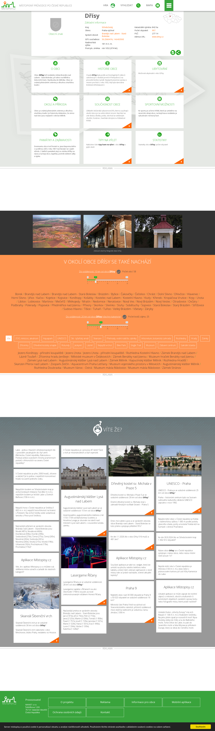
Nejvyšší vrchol (105, 345)
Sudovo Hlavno (72, 309)
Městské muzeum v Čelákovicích (91, 356)
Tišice (87, 309)
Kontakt (105, 712)
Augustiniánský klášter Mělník (181, 364)
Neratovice (114, 301)
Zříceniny (24, 345)
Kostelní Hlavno (132, 298)
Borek (18, 294)
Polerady (30, 305)
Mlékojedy (74, 301)
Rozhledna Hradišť (175, 360)
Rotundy (65, 345)
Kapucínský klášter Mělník (145, 360)
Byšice (114, 294)
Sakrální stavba (188, 345)
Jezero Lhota (73, 353)
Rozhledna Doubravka (47, 368)
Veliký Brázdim (122, 309)
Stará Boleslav (162, 305)
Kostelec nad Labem (108, 298)
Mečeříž (60, 301)
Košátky (88, 298)
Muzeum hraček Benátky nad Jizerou (171, 356)
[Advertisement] (107, 190)
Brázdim (103, 294)
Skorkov (98, 305)
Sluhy (120, 305)
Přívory (87, 305)
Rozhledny (181, 338)
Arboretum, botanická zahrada (156, 338)
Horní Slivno (18, 298)
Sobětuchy (132, 305)
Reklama (105, 702)
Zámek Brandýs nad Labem (178, 353)
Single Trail (136, 345)
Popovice (44, 305)
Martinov (47, 301)
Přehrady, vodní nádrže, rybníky (121, 338)
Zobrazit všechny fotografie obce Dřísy (107, 251)
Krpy (191, 298)
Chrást (151, 294)
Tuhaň (97, 309)
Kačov (40, 298)
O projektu (67, 702)
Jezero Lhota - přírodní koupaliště (103, 353)
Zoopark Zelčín (60, 364)
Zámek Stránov (171, 368)
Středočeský (107, 27)
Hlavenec (192, 294)
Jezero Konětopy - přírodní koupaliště (40, 353)
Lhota (200, 298)
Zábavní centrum (167, 345)
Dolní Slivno (165, 294)
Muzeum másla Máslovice (110, 368)
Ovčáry (192, 301)
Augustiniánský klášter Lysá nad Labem (83, 360)
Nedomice (99, 301)
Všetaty (137, 309)
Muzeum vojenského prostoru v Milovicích (135, 364)
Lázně (90, 345)
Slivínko (110, 305)
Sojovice (146, 305)
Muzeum (150, 345)
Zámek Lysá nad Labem (42, 360)
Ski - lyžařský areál (79, 338)
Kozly (147, 298)
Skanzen (97, 338)
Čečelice (140, 294)
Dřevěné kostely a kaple (44, 345)
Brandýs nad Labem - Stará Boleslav (74, 294)
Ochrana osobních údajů (67, 712)
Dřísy (92, 15)
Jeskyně (78, 345)
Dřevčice (179, 294)
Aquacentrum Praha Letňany (89, 364)
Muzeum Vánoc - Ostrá (78, 368)
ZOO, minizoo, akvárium (26, 338)
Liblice (22, 301)
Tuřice (107, 309)
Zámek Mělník (118, 360)
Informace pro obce (143, 702)
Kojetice (50, 298)
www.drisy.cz (157, 36)
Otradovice (179, 301)
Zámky (205, 338)
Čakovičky (127, 294)
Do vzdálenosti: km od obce (97, 271)
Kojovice (62, 298)
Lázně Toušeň (27, 356)
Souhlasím (201, 726)
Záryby (149, 309)
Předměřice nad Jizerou (66, 305)
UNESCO (61, 338)
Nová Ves (128, 301)
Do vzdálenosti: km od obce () (93, 316)
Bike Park (121, 345)
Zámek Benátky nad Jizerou (130, 356)
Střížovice (198, 305)
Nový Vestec (163, 301)
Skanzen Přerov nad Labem (31, 364)
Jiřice (31, 298)
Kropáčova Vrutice (175, 298)
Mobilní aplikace (181, 702)
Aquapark (48, 338)
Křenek (157, 298)
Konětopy (75, 298)
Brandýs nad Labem (37, 294)
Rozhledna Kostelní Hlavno (142, 353)
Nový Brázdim (145, 301)
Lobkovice (34, 301)
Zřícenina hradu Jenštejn (54, 356)
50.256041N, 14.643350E (113, 39)
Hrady (194, 338)
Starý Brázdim (181, 305)
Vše (8, 338)
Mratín (86, 301)
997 (153, 30)
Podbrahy (17, 305)
